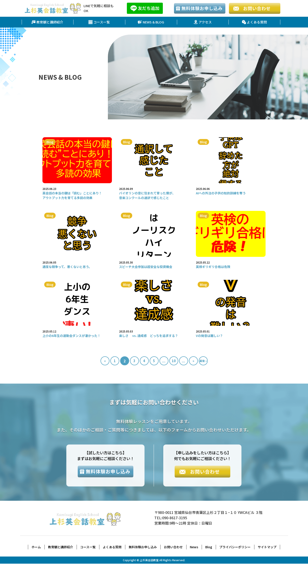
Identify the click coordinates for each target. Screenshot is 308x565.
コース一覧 (99, 22)
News (194, 548)
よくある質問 (254, 22)
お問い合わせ (173, 548)
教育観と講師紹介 (47, 22)
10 (174, 361)
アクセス (202, 22)
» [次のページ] (193, 361)
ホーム (36, 548)
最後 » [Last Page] (203, 361)
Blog (208, 548)
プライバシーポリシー (235, 548)
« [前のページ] (105, 361)
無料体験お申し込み (143, 548)
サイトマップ (267, 548)
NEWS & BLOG (151, 22)
